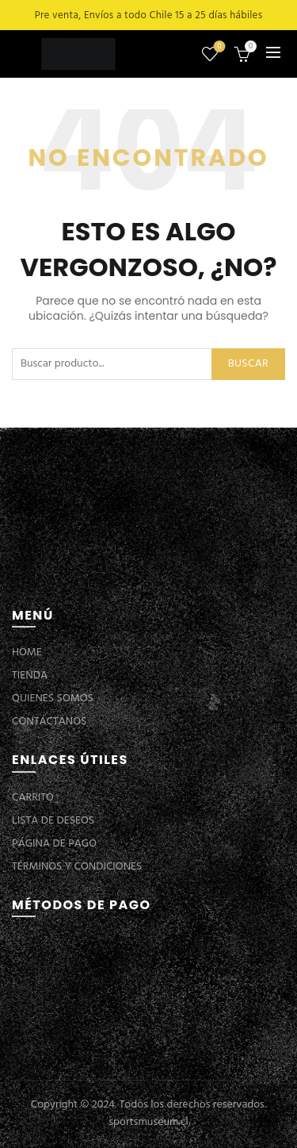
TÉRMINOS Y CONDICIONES (77, 867)
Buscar (248, 364)
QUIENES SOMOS (52, 698)
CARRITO (33, 798)
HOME (27, 652)
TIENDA (30, 675)
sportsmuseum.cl (148, 1122)
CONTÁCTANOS (49, 721)
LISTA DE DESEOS (53, 821)
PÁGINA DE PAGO (54, 844)
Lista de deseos (218, 47)
